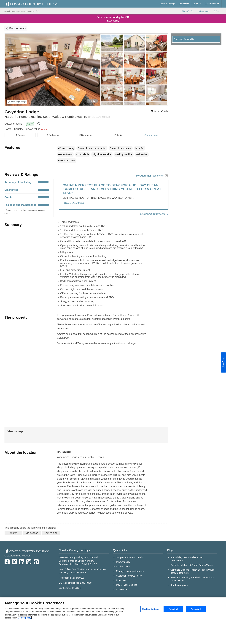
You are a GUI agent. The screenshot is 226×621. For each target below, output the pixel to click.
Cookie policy (123, 566)
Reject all (173, 609)
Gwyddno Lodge (22, 111)
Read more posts (179, 585)
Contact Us (184, 4)
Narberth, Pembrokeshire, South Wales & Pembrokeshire (57, 116)
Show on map (151, 135)
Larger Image (17, 102)
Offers (216, 11)
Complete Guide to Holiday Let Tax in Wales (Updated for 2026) (192, 571)
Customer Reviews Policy (129, 576)
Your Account (212, 4)
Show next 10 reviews (152, 214)
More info (121, 580)
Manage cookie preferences (130, 571)
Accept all (196, 609)
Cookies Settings (150, 609)
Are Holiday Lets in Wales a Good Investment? (187, 559)
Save (156, 111)
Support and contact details (129, 557)
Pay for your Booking (126, 585)
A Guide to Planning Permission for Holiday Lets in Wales (192, 579)
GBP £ (197, 4)
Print (166, 111)
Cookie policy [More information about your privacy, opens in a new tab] (24, 618)
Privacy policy (123, 562)
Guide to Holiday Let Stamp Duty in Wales (191, 565)
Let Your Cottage (167, 4)
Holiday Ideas (203, 11)
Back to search (17, 28)
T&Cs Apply (113, 20)
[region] (113, 609)
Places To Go (187, 11)
